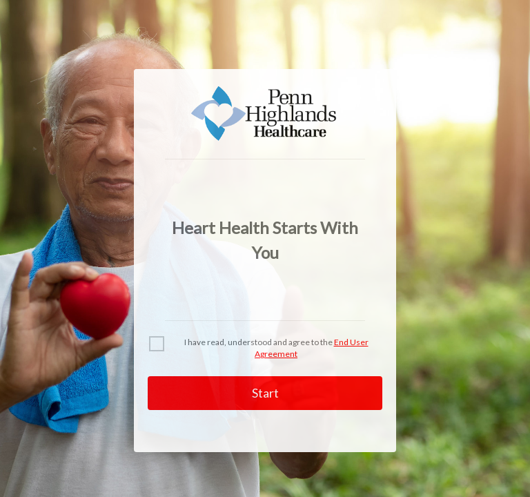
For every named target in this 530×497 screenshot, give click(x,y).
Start (265, 392)
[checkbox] (156, 343)
